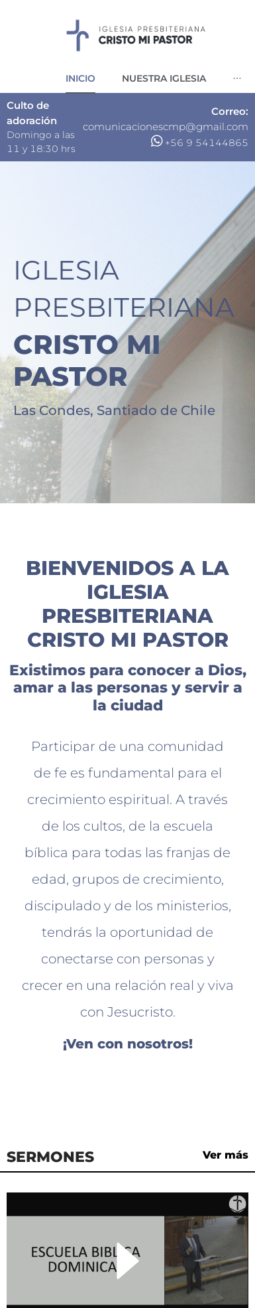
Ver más (225, 1155)
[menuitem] (80, 78)
